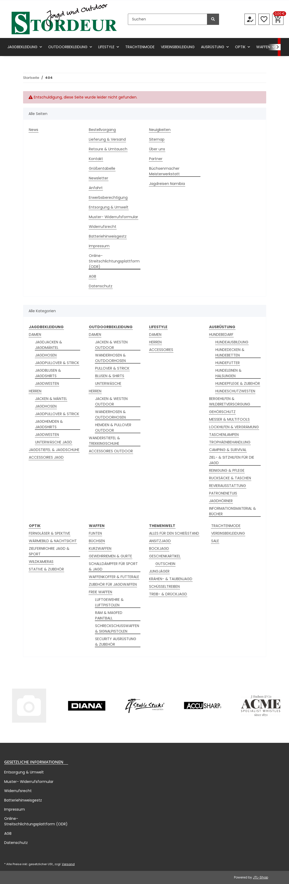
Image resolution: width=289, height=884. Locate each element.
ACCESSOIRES (161, 349)
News (33, 129)
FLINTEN (95, 533)
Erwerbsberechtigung (108, 197)
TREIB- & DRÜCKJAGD (168, 594)
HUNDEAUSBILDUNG (231, 342)
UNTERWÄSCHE (108, 383)
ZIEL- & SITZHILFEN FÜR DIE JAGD (231, 460)
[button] (250, 19)
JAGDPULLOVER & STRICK (57, 362)
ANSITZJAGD (160, 540)
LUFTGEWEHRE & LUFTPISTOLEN (109, 602)
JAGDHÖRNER (221, 500)
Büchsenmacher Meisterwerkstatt (164, 171)
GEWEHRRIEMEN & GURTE (110, 556)
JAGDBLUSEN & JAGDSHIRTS (48, 373)
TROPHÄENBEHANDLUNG (229, 442)
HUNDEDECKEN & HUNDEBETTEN (229, 352)
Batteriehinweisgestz (108, 236)
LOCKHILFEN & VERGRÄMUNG (234, 427)
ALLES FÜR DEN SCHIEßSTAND (174, 533)
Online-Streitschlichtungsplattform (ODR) (114, 261)
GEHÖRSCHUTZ (222, 411)
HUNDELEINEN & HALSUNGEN (228, 373)
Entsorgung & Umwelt (108, 207)
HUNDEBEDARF (221, 334)
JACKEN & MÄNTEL (51, 398)
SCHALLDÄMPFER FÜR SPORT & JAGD (113, 566)
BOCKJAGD (159, 548)
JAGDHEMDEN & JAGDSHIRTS (49, 424)
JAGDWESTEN (47, 383)
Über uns (157, 149)
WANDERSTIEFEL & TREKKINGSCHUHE (104, 440)
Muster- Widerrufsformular (113, 216)
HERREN (35, 391)
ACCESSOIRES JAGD (46, 457)
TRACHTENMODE (226, 525)
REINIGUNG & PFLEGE (226, 470)
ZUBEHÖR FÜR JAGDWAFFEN (113, 584)
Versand (68, 864)
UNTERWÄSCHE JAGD (53, 442)
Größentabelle (102, 168)
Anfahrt (96, 187)
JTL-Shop (260, 877)
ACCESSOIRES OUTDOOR (111, 451)
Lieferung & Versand (107, 139)
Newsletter (98, 178)
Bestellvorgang (102, 129)
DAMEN (35, 334)
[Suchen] (167, 19)
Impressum (99, 246)
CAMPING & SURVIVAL (228, 449)
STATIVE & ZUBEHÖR (46, 569)
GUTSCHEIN (165, 563)
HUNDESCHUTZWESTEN (235, 391)
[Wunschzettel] (264, 19)
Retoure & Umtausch (108, 149)
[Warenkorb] (278, 19)
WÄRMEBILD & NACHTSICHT (53, 540)
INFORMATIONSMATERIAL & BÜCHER (232, 511)
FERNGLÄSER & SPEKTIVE (49, 533)
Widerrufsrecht (102, 226)
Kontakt (96, 158)
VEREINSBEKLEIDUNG (228, 533)
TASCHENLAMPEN (224, 434)
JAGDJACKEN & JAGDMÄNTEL (48, 344)
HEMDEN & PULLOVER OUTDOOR (113, 427)
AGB (92, 276)
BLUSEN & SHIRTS (109, 375)
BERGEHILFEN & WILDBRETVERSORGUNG (229, 401)
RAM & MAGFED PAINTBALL (108, 615)
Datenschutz (100, 286)
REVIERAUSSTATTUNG (227, 485)
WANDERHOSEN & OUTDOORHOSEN (110, 358)
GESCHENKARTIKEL (165, 556)
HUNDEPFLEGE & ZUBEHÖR (237, 383)
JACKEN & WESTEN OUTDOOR (111, 344)
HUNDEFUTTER (227, 362)
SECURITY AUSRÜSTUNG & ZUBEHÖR (115, 641)
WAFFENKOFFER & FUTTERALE (114, 576)
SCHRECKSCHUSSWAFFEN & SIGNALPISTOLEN (117, 628)
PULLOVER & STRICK (112, 368)
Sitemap (157, 139)
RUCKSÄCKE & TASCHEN (230, 478)
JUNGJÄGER (159, 571)
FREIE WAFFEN (100, 592)
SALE (215, 540)
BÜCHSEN (97, 540)
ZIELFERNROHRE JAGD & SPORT (49, 551)
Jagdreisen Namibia (167, 183)
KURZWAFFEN (100, 548)
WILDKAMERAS (41, 561)
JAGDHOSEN (46, 355)
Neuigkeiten (160, 129)
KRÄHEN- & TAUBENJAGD (170, 578)
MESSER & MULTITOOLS (229, 419)
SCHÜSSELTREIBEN (164, 586)
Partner (155, 158)
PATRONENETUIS (223, 493)
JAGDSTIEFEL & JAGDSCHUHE (54, 449)
